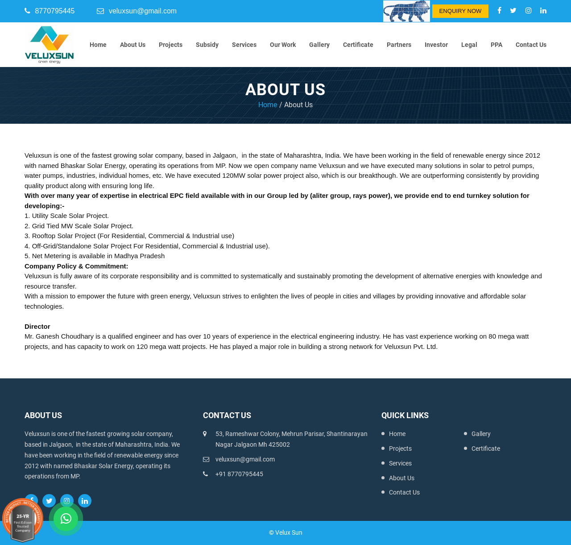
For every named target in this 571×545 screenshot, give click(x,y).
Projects (170, 44)
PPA (496, 44)
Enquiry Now (460, 11)
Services (244, 44)
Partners (399, 44)
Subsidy (207, 44)
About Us (132, 44)
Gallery (319, 44)
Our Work (283, 44)
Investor (436, 44)
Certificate (358, 44)
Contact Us (531, 44)
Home (98, 44)
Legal (469, 44)
